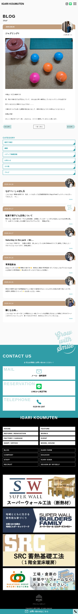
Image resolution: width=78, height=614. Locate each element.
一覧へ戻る (39, 126)
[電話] (75, 611)
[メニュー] (74, 4)
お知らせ (7, 160)
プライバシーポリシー (39, 604)
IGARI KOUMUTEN (13, 3)
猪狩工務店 (8, 142)
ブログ (6, 172)
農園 (6, 148)
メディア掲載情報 (10, 154)
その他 (6, 166)
